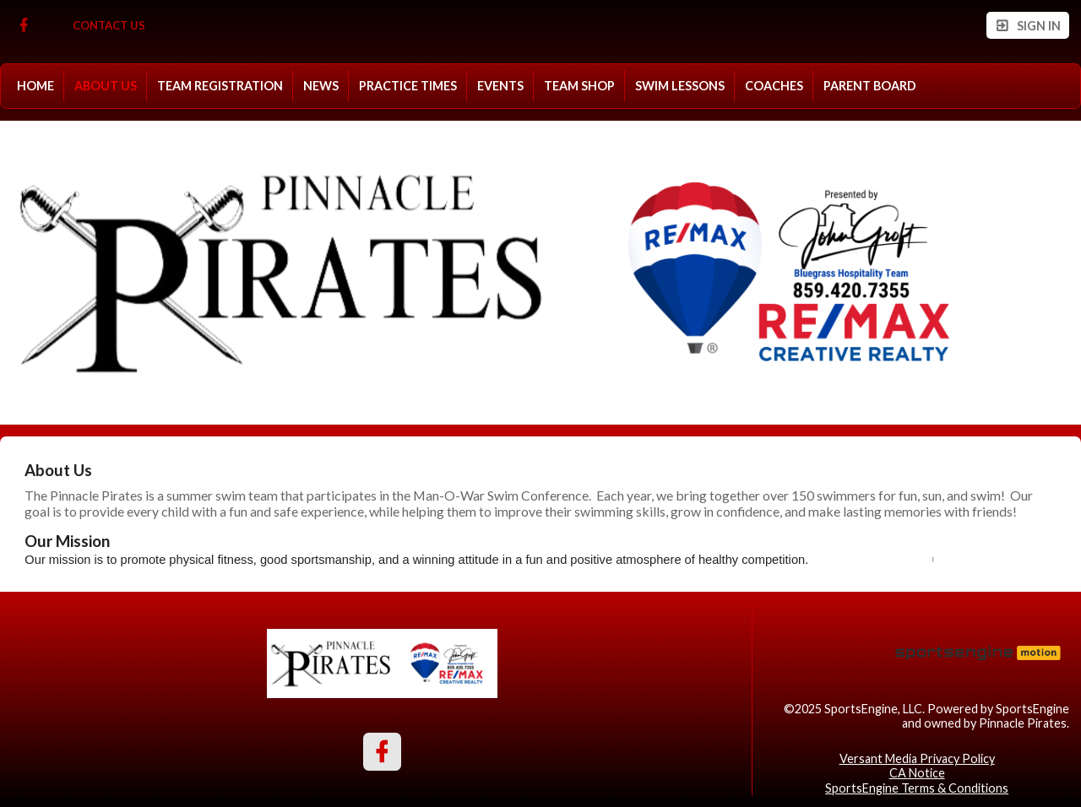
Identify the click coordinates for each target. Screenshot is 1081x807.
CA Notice (917, 773)
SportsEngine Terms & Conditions (916, 788)
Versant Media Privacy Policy (917, 758)
